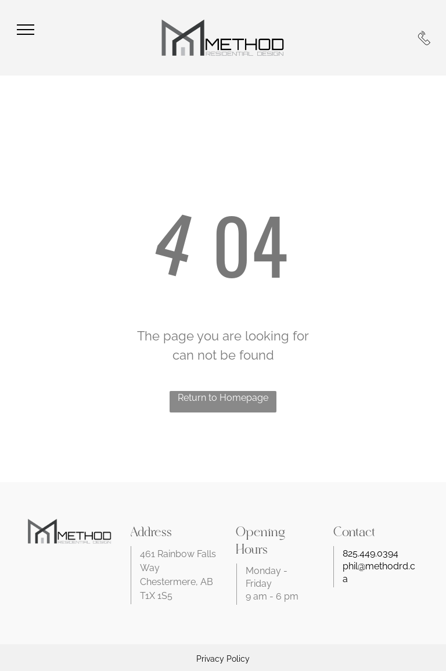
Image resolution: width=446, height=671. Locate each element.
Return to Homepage (223, 397)
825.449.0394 (370, 553)
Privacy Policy (223, 658)
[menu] (25, 30)
